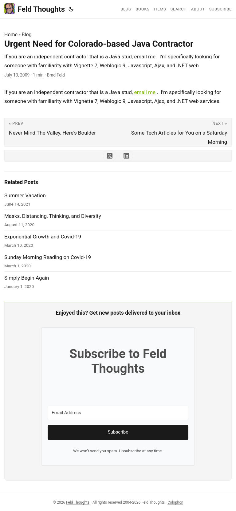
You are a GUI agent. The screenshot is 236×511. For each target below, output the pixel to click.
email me (144, 92)
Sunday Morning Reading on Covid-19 (47, 257)
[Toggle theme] (71, 9)
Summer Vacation (25, 195)
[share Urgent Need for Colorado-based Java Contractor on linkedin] (126, 155)
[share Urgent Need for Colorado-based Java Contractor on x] (109, 155)
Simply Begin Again (26, 278)
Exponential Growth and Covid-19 (42, 237)
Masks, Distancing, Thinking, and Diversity (52, 216)
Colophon (175, 502)
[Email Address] (118, 413)
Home (11, 34)
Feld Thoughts (34, 8)
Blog (27, 34)
